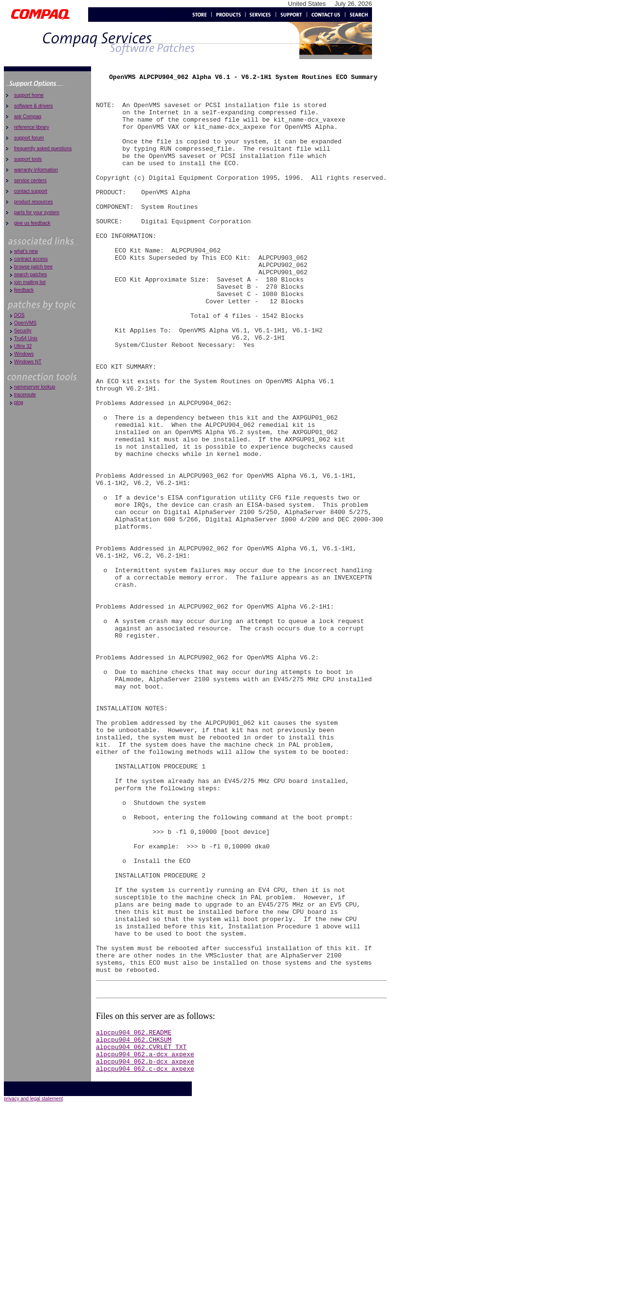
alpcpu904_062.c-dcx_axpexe (145, 1257)
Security (22, 330)
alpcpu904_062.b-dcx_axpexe (145, 1248)
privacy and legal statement (33, 1287)
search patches (30, 274)
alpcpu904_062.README (133, 1213)
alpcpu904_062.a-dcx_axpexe (145, 1240)
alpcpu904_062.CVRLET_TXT (141, 1231)
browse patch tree (33, 266)
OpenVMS (25, 323)
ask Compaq (27, 116)
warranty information (36, 169)
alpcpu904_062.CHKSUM (133, 1222)
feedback (24, 290)
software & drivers (33, 106)
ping (18, 402)
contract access (30, 259)
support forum (29, 138)
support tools (28, 159)
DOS (19, 315)
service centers (30, 180)
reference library (31, 127)
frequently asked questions (43, 148)
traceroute (25, 394)
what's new (26, 251)
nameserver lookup (34, 387)
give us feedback (32, 223)
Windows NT (28, 361)
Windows (24, 354)
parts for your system (36, 212)
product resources (33, 201)
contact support (30, 191)
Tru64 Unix (26, 338)
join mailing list (30, 282)
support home (29, 95)
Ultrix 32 (23, 346)
